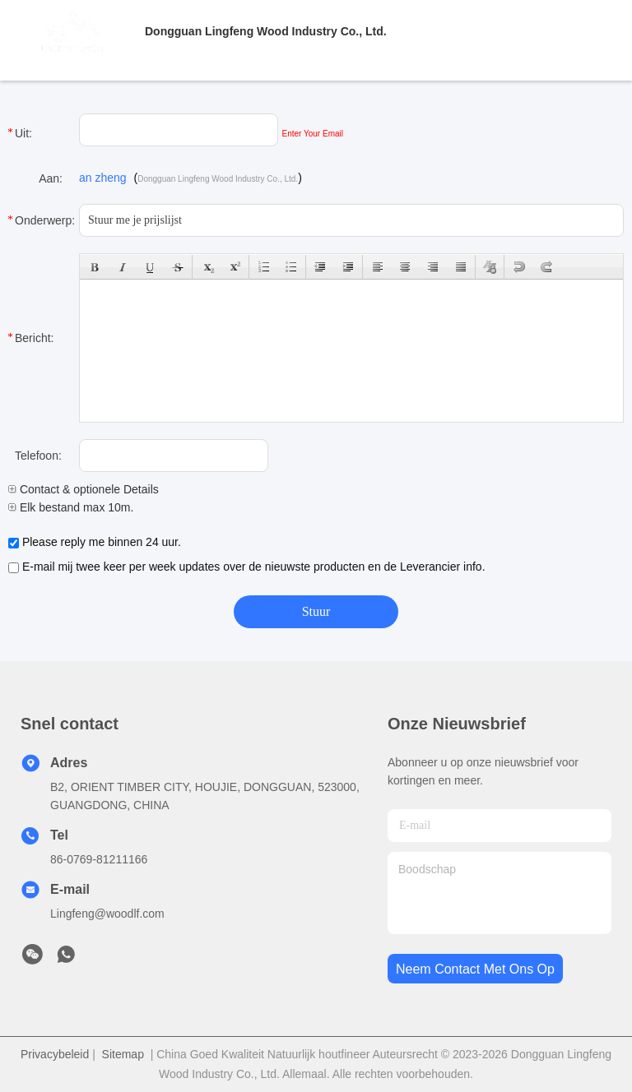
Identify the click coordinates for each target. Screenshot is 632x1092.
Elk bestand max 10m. (70, 507)
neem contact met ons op (475, 969)
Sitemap (123, 1054)
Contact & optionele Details (83, 489)
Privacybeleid (55, 1054)
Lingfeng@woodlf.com (107, 913)
